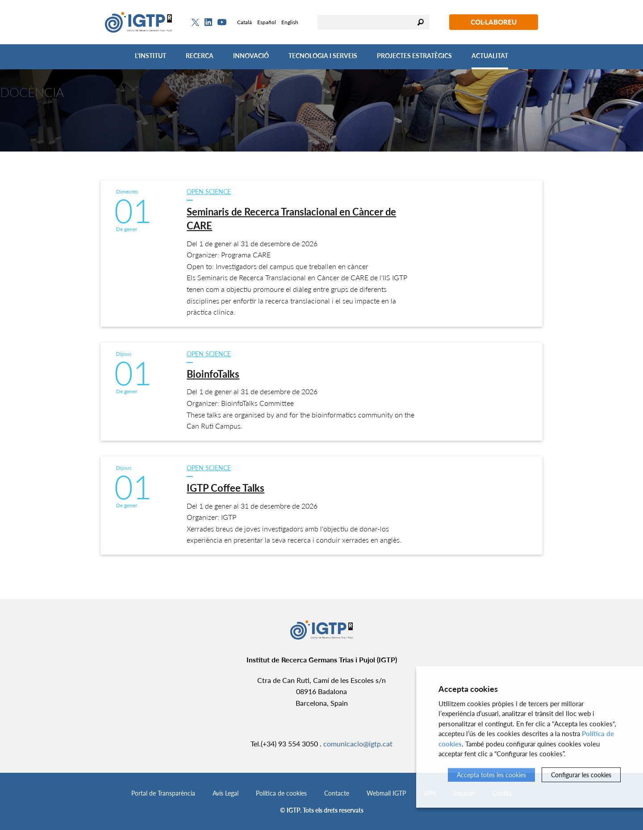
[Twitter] (195, 22)
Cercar (421, 22)
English (289, 22)
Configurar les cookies (581, 775)
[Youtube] (221, 22)
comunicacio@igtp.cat (357, 743)
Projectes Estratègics (414, 55)
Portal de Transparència (163, 793)
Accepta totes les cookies (491, 775)
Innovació (251, 55)
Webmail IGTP (386, 793)
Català (244, 22)
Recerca (199, 55)
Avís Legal (225, 793)
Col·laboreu (494, 22)
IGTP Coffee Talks (225, 488)
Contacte (336, 793)
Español (266, 22)
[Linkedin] (208, 22)
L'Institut (150, 55)
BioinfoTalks (213, 374)
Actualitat (490, 55)
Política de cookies (281, 793)
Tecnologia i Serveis (322, 55)
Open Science (209, 191)
